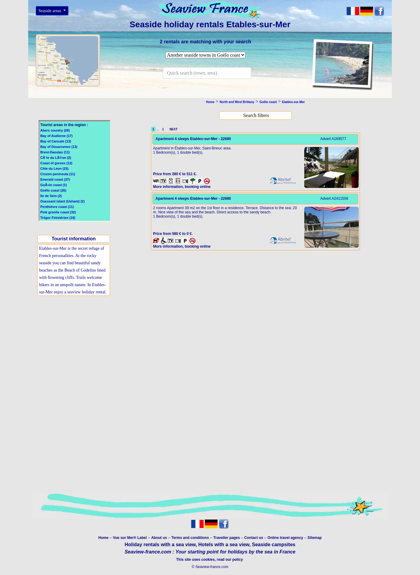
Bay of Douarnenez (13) (58, 147)
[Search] (207, 73)
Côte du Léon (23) (54, 168)
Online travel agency (285, 538)
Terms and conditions (190, 538)
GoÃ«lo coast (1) (53, 185)
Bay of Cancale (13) (55, 141)
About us (159, 538)
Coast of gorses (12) (56, 163)
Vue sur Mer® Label (130, 538)
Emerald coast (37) (55, 179)
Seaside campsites (273, 544)
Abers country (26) (55, 130)
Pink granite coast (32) (58, 212)
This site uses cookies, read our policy (210, 559)
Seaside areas (50, 10)
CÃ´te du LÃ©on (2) (55, 157)
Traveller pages (226, 538)
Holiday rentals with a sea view (160, 544)
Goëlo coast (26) (53, 190)
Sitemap (315, 538)
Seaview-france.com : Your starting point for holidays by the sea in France (210, 551)
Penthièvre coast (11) (57, 207)
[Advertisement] (75, 347)
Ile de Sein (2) (51, 196)
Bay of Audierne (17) (56, 136)
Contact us (254, 538)
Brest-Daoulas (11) (55, 152)
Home (103, 538)
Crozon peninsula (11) (57, 174)
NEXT (173, 129)
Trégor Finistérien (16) (57, 217)
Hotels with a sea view (223, 544)
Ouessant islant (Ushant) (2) (62, 201)
